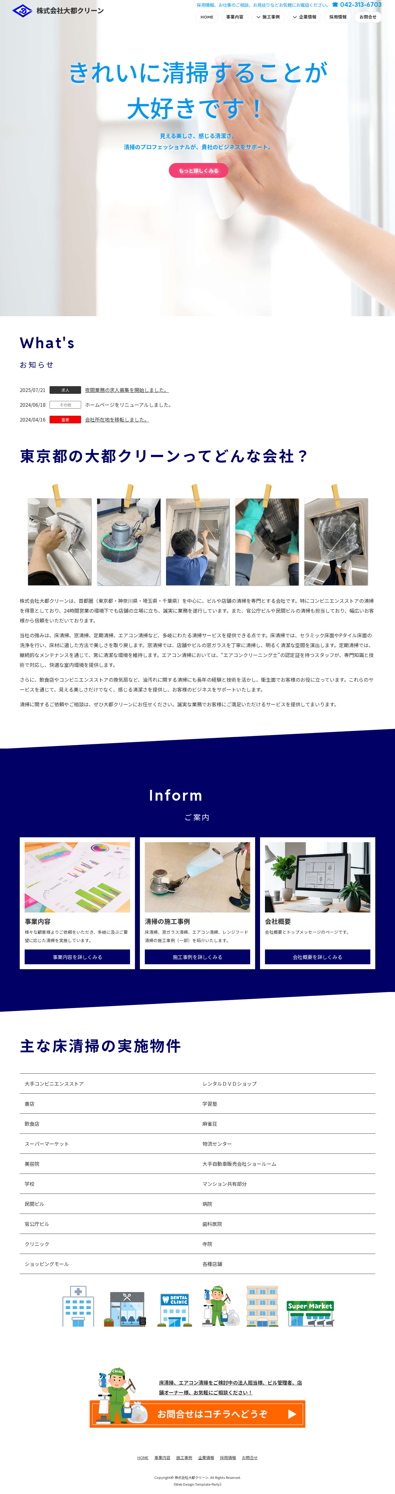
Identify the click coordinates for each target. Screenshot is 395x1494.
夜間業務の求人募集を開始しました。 (127, 390)
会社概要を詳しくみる (317, 957)
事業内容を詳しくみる (77, 957)
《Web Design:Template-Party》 (197, 1484)
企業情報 (307, 17)
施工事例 (271, 17)
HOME (207, 17)
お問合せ (368, 17)
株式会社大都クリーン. (192, 1477)
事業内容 (234, 17)
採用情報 (338, 17)
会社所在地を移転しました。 (117, 419)
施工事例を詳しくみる (197, 957)
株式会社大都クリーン (70, 10)
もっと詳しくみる (198, 170)
